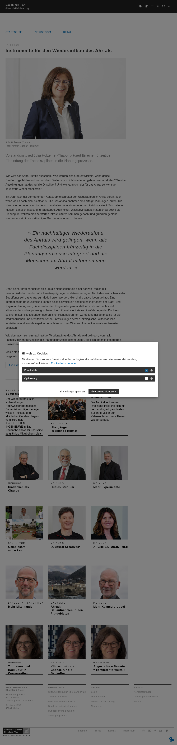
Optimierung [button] (31, 378)
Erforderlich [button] (30, 370)
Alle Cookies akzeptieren (104, 391)
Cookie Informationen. (64, 363)
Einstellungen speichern (73, 391)
